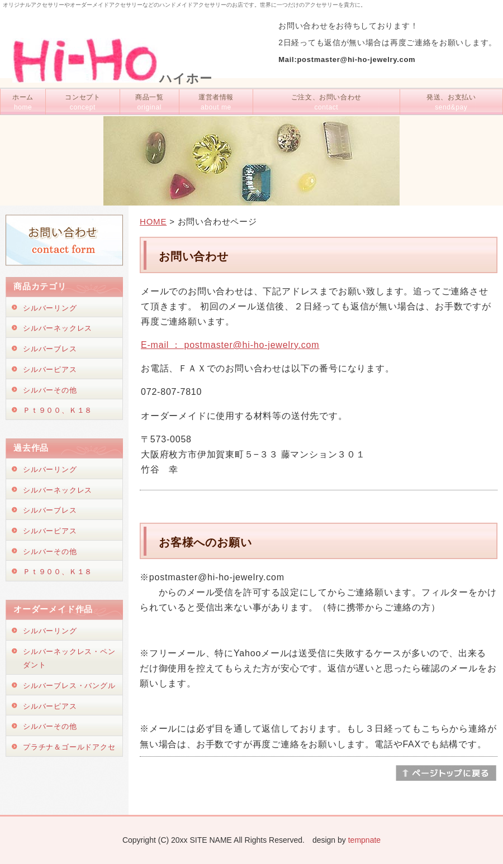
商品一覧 (149, 102)
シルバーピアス (50, 369)
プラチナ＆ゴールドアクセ (69, 747)
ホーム (23, 102)
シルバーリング (50, 308)
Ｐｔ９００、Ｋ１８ (57, 410)
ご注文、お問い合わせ (326, 102)
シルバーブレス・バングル (69, 685)
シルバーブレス (50, 349)
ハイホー (112, 78)
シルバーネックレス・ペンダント (69, 658)
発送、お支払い (451, 102)
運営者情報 (216, 102)
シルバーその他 (50, 390)
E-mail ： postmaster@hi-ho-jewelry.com (230, 345)
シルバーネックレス (57, 328)
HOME (153, 221)
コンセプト (82, 102)
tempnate (364, 840)
